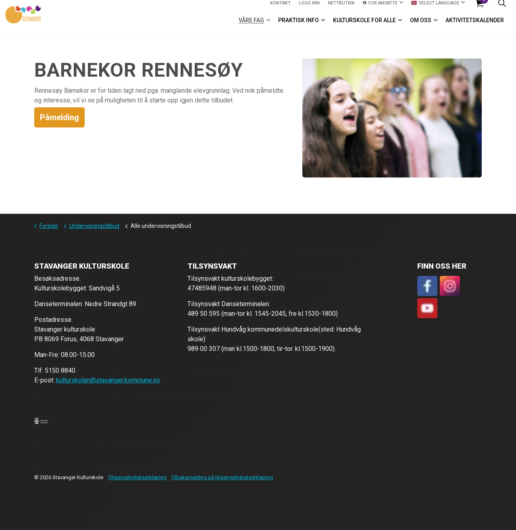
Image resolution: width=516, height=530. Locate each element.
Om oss (420, 26)
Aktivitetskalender (474, 26)
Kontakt (280, 8)
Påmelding (59, 117)
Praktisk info (298, 26)
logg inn (309, 8)
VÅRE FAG (251, 26)
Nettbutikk (341, 8)
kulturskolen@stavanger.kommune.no (108, 380)
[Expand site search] (502, 8)
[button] (41, 420)
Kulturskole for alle (364, 26)
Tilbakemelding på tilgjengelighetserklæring (222, 477)
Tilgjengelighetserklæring (137, 477)
